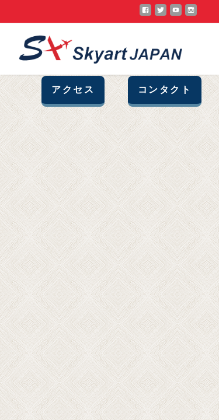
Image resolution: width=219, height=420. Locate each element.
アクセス (73, 89)
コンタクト (165, 89)
